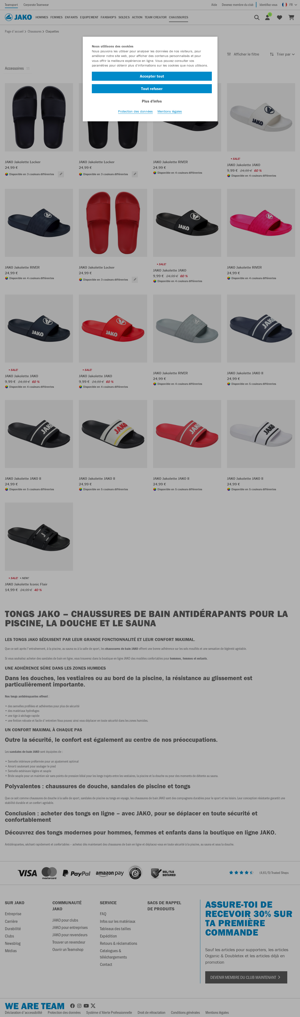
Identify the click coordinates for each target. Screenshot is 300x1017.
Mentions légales (169, 113)
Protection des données (135, 113)
